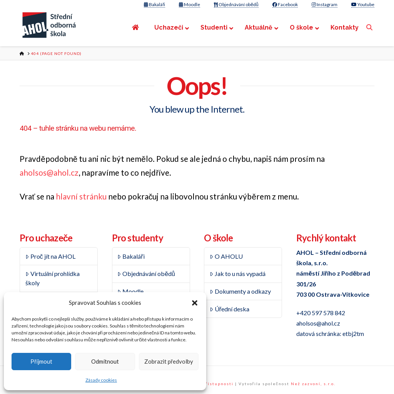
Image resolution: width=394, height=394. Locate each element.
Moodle (189, 4)
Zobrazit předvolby (168, 361)
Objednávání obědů (236, 4)
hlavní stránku (81, 196)
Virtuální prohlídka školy (52, 278)
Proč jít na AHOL (50, 256)
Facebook (285, 4)
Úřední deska (229, 309)
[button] (195, 303)
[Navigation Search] (370, 27)
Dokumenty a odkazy (240, 291)
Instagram (324, 4)
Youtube (362, 4)
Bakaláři (154, 4)
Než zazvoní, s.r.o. (313, 383)
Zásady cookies (101, 380)
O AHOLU (226, 256)
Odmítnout (105, 361)
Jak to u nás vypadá (237, 273)
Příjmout (41, 361)
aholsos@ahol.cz (49, 172)
